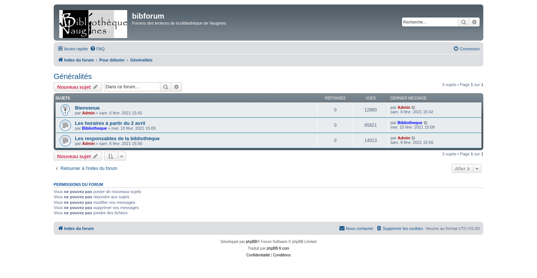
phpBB (251, 242)
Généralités (73, 76)
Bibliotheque (94, 128)
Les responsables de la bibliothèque (117, 138)
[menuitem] (97, 48)
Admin (88, 113)
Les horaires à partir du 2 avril (110, 123)
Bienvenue (87, 108)
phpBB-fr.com (278, 248)
